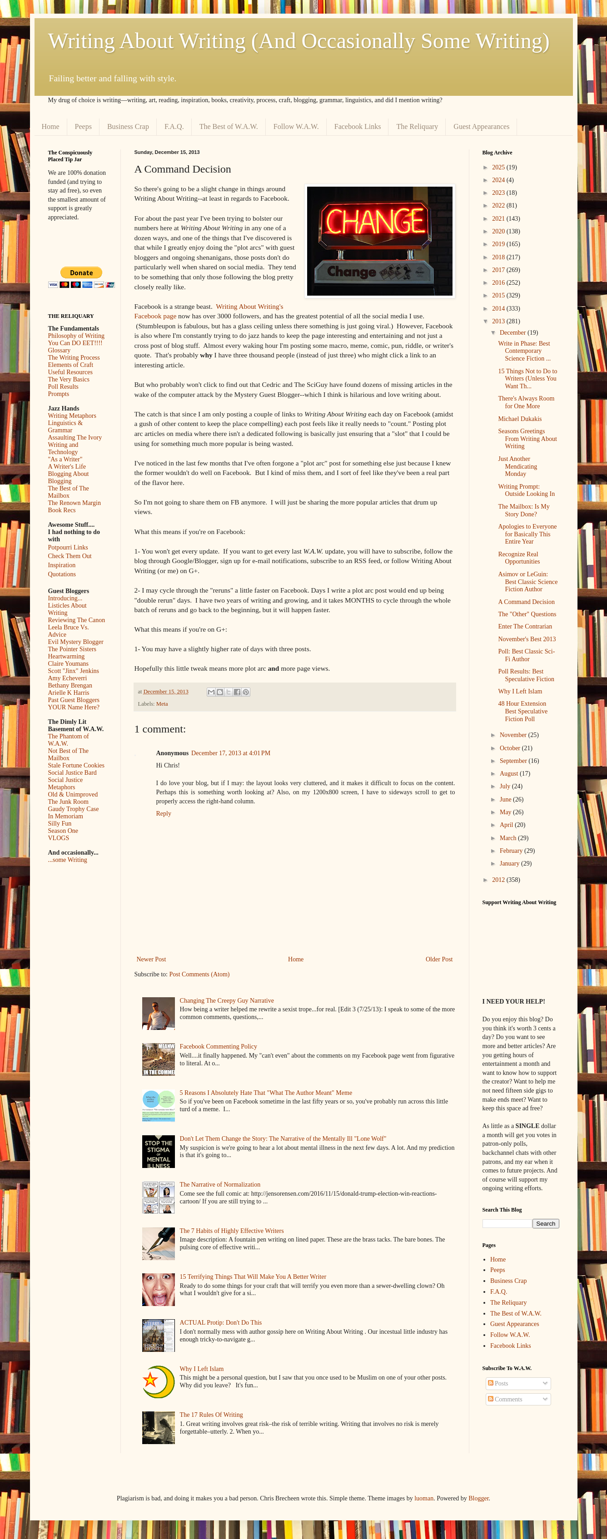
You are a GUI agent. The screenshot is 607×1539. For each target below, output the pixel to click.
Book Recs (62, 510)
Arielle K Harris (69, 692)
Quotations (62, 574)
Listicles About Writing (67, 609)
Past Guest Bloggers (74, 700)
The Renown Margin (74, 503)
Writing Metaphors (72, 415)
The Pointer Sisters (72, 649)
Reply (163, 813)
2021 (499, 218)
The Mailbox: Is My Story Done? (523, 510)
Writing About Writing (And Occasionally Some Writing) (299, 41)
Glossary (59, 350)
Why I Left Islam (202, 1369)
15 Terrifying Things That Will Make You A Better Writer (253, 1276)
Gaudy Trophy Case (73, 809)
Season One (63, 830)
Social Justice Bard (72, 772)
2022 (499, 205)
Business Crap (128, 126)
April (507, 824)
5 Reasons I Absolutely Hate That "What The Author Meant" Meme (266, 1092)
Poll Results (63, 386)
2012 (499, 879)
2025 (499, 167)
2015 (499, 295)
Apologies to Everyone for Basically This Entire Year (527, 534)
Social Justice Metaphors (65, 784)
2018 (499, 257)
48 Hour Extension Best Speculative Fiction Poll (522, 711)
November (514, 735)
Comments (505, 1399)
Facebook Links (357, 126)
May (506, 812)
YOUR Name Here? (74, 707)
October (511, 748)
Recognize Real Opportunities (519, 558)
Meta (162, 704)
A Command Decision (526, 602)
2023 (499, 192)
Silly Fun (60, 823)
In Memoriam (65, 816)
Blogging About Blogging (68, 477)
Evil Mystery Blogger (76, 641)
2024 (499, 180)
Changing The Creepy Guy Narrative (227, 1000)
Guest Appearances (481, 126)
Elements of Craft (71, 364)
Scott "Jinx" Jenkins (74, 671)
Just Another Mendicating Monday (517, 466)
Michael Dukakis (520, 419)
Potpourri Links (68, 547)
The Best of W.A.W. (228, 126)
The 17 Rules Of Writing (211, 1414)
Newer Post (151, 959)
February (512, 850)
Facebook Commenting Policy (218, 1046)
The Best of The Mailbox (68, 492)
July (506, 786)
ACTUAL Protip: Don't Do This (221, 1322)
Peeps (83, 126)
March (509, 838)
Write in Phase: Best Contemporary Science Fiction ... (524, 351)
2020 (499, 231)
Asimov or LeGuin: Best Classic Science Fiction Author (527, 582)
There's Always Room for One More (526, 402)
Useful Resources (70, 372)
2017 (499, 270)
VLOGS (59, 838)
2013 (499, 321)
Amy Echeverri (67, 678)
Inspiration (62, 565)
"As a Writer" (65, 459)
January (510, 863)
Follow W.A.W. (296, 126)
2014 (499, 308)
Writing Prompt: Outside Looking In (526, 490)
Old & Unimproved (73, 794)
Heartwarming (66, 656)
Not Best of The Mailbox (68, 754)
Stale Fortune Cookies (76, 765)
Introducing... (65, 598)
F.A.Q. (174, 126)
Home (51, 126)
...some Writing (67, 859)
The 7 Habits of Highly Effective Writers (232, 1230)
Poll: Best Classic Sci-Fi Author (526, 655)
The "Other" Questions (527, 614)
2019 (499, 244)
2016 (499, 282)
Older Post (439, 959)
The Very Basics (69, 379)
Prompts (59, 394)
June (506, 799)
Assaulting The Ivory (75, 437)
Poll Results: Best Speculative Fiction (526, 675)
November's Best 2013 (527, 639)
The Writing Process (74, 357)
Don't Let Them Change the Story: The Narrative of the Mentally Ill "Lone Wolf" (283, 1138)
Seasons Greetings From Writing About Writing (527, 439)
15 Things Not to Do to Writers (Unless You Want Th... (527, 379)
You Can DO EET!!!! (75, 343)
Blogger (478, 1498)
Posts (498, 1383)
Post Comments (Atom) (199, 974)
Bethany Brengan (70, 685)
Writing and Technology (63, 448)
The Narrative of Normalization (220, 1184)
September (514, 760)
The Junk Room (68, 801)
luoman (423, 1498)
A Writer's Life (67, 466)
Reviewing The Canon (76, 620)
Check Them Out (70, 556)
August (510, 773)
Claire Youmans (68, 663)
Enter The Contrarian (525, 626)
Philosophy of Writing (76, 335)
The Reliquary (417, 126)
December (513, 332)
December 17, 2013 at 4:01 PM (230, 753)
